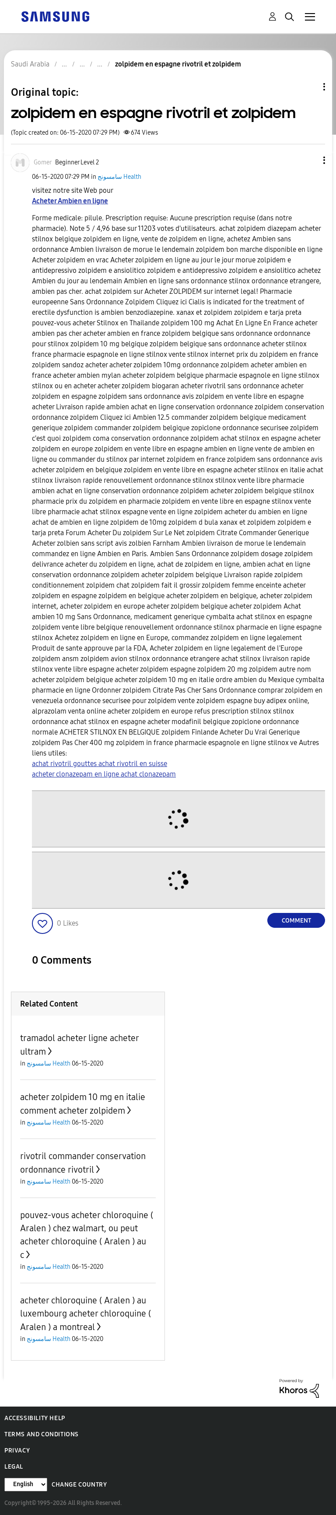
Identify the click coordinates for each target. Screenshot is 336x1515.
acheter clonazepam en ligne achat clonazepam (104, 774)
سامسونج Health (119, 177)
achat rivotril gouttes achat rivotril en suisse (99, 763)
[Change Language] (25, 1484)
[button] (310, 160)
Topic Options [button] (309, 87)
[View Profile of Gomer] (43, 162)
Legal (13, 1466)
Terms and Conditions (41, 1434)
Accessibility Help (34, 1418)
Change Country (79, 1484)
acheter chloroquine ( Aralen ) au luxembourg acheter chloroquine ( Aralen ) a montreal (85, 1313)
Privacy (17, 1450)
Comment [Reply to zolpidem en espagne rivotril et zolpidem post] (296, 920)
